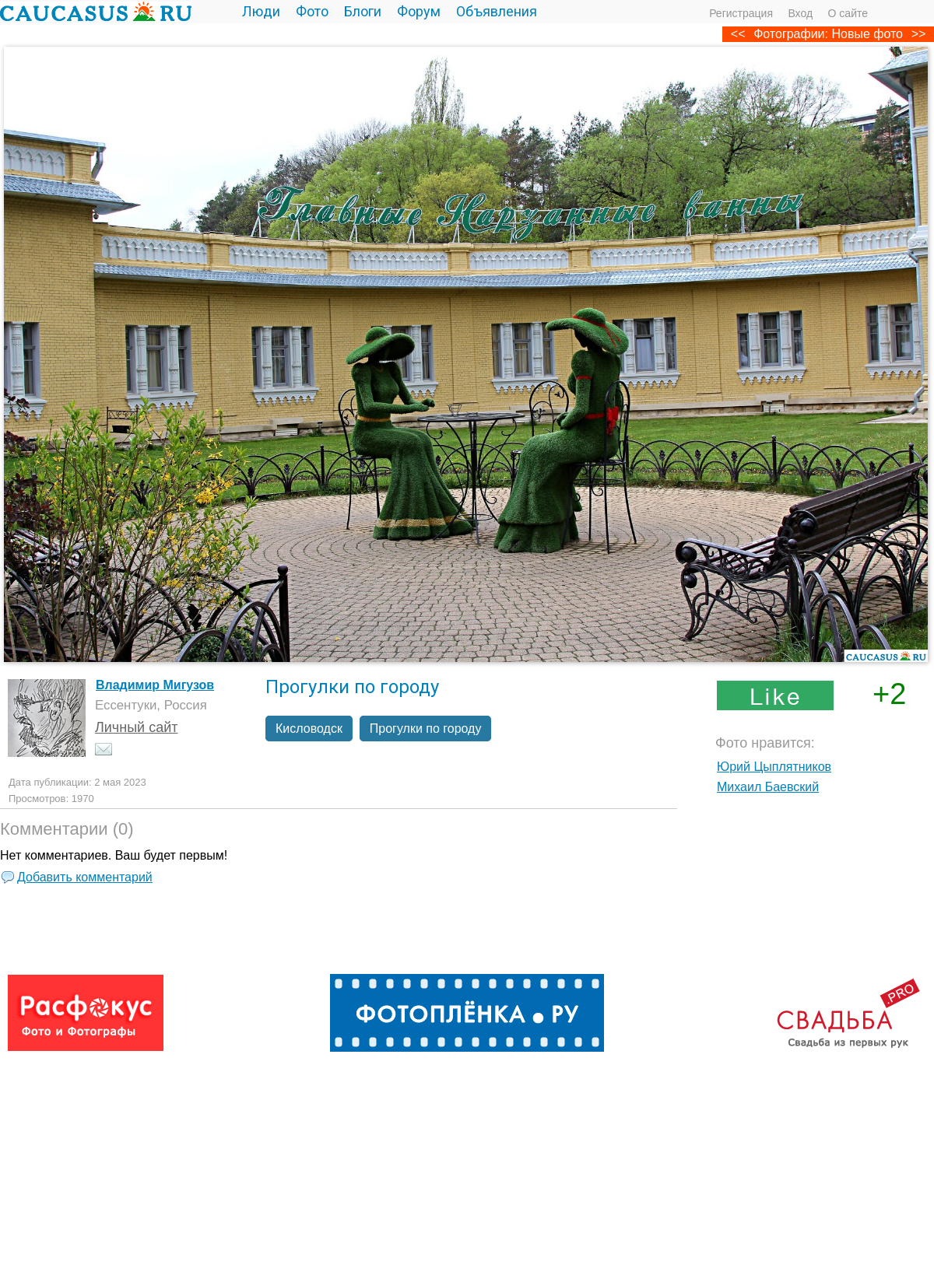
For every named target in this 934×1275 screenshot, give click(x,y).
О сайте (848, 13)
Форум (419, 11)
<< (738, 33)
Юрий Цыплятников (774, 766)
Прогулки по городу (426, 728)
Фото (312, 11)
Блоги (362, 11)
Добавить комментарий (85, 877)
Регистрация (741, 13)
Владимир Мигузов (155, 685)
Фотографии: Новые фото (828, 33)
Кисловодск (309, 728)
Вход (800, 13)
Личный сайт (136, 727)
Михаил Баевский (768, 786)
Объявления (496, 11)
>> (918, 33)
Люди (261, 11)
